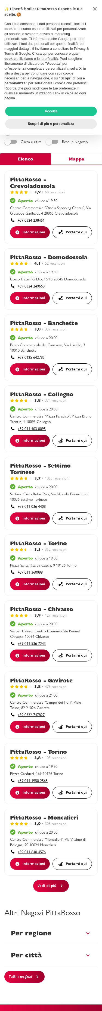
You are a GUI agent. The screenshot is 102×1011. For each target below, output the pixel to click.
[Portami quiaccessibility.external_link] (72, 232)
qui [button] (45, 53)
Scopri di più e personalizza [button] (51, 124)
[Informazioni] (30, 232)
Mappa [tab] (76, 159)
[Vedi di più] (51, 886)
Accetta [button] (51, 111)
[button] (95, 8)
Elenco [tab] (25, 159)
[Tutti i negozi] (24, 977)
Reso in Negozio (67, 141)
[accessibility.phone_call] (27, 220)
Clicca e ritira (23, 141)
